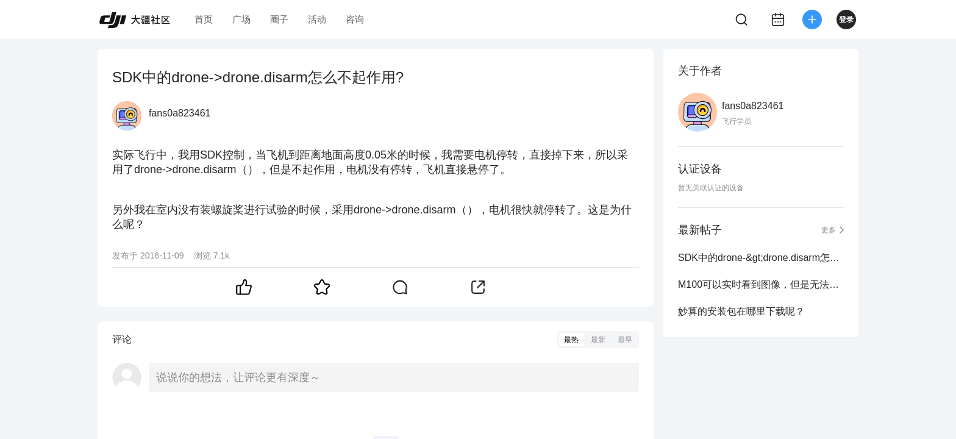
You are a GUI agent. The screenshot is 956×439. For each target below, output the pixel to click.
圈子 (279, 19)
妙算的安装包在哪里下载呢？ (741, 311)
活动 (317, 19)
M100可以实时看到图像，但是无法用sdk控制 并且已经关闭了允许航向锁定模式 (761, 284)
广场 (241, 19)
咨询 (355, 19)
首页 (203, 19)
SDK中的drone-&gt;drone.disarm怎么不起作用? (761, 257)
